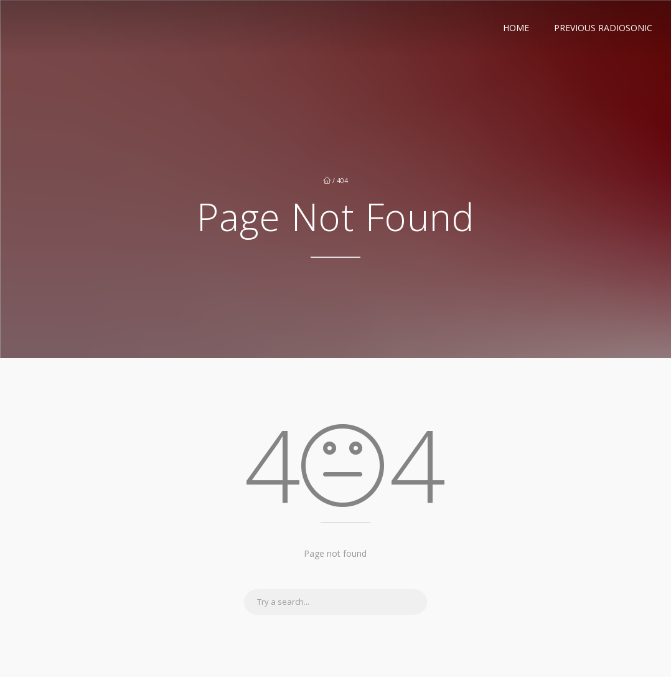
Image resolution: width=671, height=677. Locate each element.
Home (516, 28)
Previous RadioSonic (603, 28)
